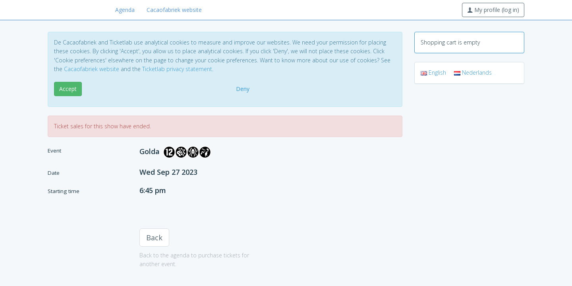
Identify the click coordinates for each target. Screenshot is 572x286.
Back (154, 237)
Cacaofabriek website (174, 10)
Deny (242, 89)
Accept (68, 89)
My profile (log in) (493, 10)
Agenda (125, 10)
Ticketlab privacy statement (177, 69)
